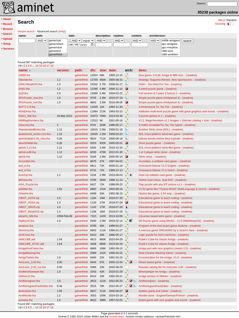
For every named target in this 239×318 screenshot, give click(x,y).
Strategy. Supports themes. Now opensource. (165, 79)
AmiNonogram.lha (29, 280)
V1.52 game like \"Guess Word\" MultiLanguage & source (172, 188)
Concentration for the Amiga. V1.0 (159, 257)
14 (36, 65)
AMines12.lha (27, 276)
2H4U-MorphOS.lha (30, 84)
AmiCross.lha (26, 234)
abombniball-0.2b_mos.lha (34, 138)
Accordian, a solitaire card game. (158, 161)
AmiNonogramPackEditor (154, 286)
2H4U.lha (24, 88)
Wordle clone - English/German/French (162, 295)
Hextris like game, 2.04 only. (155, 193)
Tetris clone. (146, 156)
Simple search (26, 31)
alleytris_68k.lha (28, 216)
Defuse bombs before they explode (159, 138)
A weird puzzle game (151, 88)
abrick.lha (24, 156)
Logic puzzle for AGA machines (157, 234)
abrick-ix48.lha (27, 152)
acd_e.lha (24, 165)
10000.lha (24, 75)
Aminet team (116, 316)
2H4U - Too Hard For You (154, 84)
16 (44, 65)
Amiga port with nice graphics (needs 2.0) (163, 248)
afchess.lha (25, 179)
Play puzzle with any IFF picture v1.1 (160, 184)
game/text (57, 51)
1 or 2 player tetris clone (153, 152)
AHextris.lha (26, 193)
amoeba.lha (26, 300)
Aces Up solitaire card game (155, 174)
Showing (220, 23)
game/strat (57, 47)
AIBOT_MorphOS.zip (31, 211)
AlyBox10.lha (26, 220)
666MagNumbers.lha (31, 120)
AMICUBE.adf (27, 239)
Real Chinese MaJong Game (156, 252)
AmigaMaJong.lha (29, 252)
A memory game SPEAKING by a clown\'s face (166, 230)
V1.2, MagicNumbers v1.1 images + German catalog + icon (174, 120)
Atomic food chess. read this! (156, 179)
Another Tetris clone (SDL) (154, 129)
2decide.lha (25, 79)
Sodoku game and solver (153, 290)
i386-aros (170, 51)
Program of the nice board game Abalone (163, 225)
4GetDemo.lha (27, 111)
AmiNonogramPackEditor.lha (36, 286)
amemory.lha (26, 230)
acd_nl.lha (25, 170)
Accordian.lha (27, 161)
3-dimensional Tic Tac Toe (154, 106)
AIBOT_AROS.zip (29, 207)
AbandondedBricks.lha (32, 129)
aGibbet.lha (25, 188)
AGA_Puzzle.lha (28, 184)
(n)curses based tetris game (155, 216)
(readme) (191, 75)
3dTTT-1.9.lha (27, 106)
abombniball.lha (28, 143)
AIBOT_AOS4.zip (29, 202)
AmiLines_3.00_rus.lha (32, 267)
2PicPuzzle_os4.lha (30, 102)
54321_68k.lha (27, 115)
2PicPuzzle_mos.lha (31, 97)
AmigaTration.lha (29, 257)
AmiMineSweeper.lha (31, 271)
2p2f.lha (23, 93)
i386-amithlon (170, 54)
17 (48, 65)
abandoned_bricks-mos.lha (35, 134)
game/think (57, 54)
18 (51, 65)
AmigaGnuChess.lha (31, 248)
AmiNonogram (147, 280)
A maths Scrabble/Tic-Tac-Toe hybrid (160, 125)
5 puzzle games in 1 (150, 115)
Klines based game (150, 262)
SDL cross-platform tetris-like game (159, 134)
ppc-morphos (170, 47)
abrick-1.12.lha (27, 147)
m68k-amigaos (170, 40)
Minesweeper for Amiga (153, 271)
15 (40, 65)
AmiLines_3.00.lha (30, 262)
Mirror (221, 20)
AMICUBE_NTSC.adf (31, 243)
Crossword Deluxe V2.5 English (157, 165)
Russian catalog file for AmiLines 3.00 (161, 267)
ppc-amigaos (170, 44)
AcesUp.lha (25, 174)
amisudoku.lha (27, 290)
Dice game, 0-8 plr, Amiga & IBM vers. (161, 75)
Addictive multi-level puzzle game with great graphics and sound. (177, 111)
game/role (57, 40)
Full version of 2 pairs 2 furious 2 (158, 93)
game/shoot (57, 44)
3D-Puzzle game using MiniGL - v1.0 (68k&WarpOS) (170, 220)
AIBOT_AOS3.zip (29, 198)
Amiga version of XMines (153, 276)
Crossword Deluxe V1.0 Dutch (156, 170)
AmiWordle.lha (27, 295)
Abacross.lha (26, 125)
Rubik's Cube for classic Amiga (157, 239)
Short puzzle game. (150, 143)
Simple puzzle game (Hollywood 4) (159, 97)
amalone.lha (26, 225)
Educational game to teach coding (159, 198)
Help (62, 31)
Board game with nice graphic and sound (163, 300)
